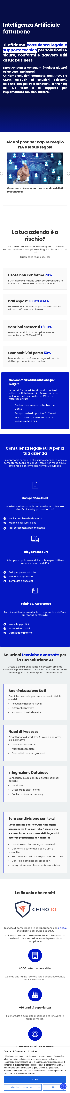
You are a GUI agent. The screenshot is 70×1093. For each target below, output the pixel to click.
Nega (54, 1087)
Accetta (35, 1079)
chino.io (62, 928)
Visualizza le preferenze (21, 1087)
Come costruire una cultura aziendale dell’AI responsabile (35, 189)
